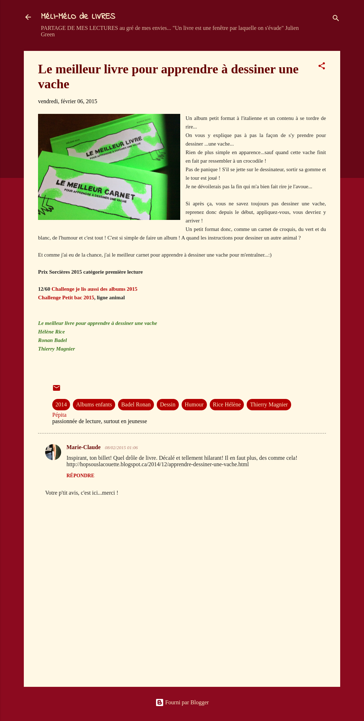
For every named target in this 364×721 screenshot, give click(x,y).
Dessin (168, 404)
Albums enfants (94, 404)
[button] (321, 67)
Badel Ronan (136, 404)
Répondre (80, 475)
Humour (194, 404)
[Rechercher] (336, 19)
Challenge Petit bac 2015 (66, 297)
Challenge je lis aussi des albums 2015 (95, 289)
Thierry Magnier (269, 404)
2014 (61, 404)
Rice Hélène (227, 404)
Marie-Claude (84, 447)
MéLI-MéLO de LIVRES (78, 17)
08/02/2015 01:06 (121, 447)
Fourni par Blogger (182, 702)
